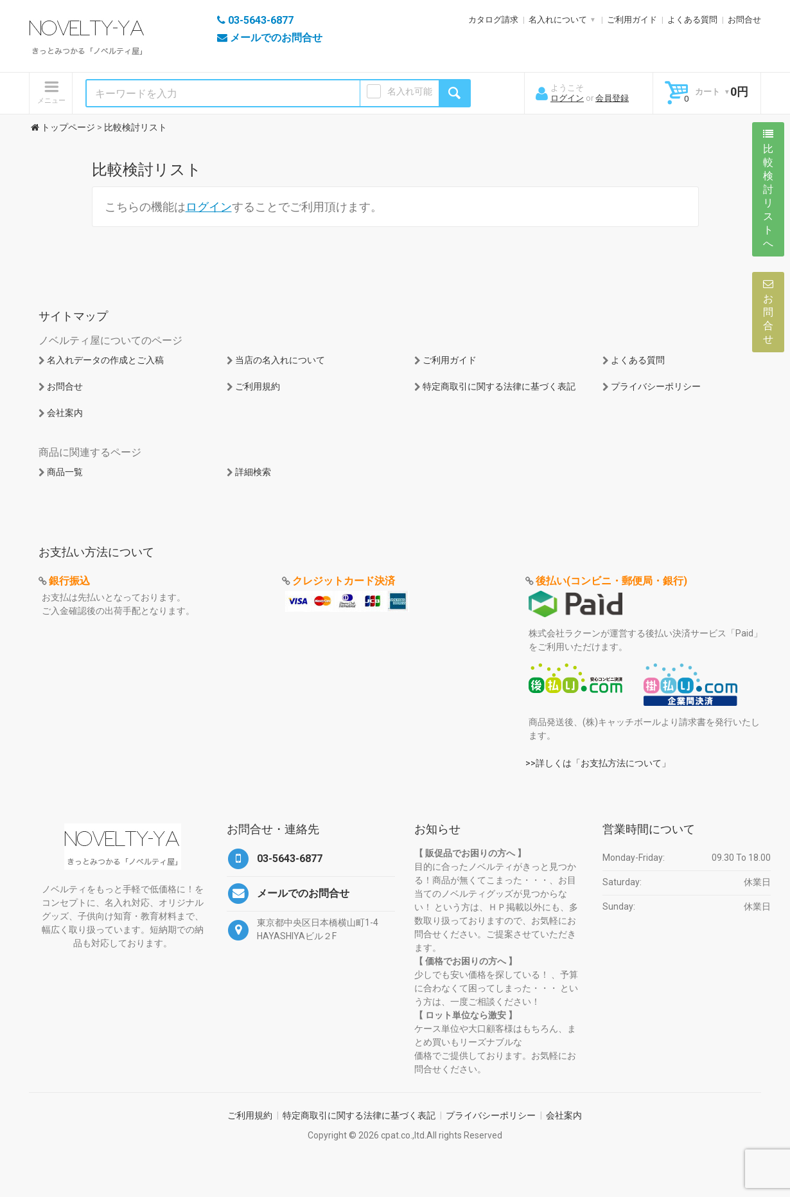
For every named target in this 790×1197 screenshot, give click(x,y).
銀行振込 (69, 581)
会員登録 (612, 98)
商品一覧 (65, 472)
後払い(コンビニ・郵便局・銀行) (611, 581)
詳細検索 (253, 472)
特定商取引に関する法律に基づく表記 (499, 386)
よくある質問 (692, 19)
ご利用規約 (257, 386)
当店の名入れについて (280, 360)
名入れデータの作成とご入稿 (105, 360)
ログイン (567, 98)
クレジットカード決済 (343, 581)
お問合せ (744, 19)
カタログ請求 (493, 19)
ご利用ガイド (632, 19)
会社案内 (65, 413)
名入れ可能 (409, 91)
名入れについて (558, 19)
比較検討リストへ (768, 189)
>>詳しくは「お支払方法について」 (598, 763)
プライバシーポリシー (656, 386)
